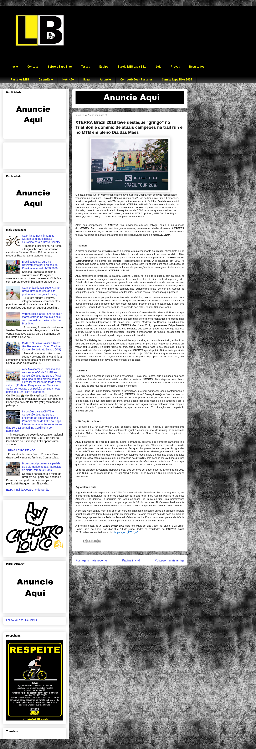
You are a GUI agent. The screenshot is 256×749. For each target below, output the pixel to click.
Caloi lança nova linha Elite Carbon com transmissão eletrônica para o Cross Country (41, 239)
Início (14, 66)
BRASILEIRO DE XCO (22, 450)
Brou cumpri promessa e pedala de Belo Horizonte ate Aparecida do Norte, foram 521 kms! (41, 467)
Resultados (196, 66)
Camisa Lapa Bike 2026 (177, 79)
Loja (158, 66)
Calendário (45, 79)
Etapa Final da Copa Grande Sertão (27, 489)
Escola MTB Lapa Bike (132, 66)
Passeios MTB (20, 79)
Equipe (104, 66)
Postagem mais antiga (169, 560)
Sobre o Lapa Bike (60, 66)
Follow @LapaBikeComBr (21, 620)
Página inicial (131, 560)
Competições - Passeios (136, 79)
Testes (85, 66)
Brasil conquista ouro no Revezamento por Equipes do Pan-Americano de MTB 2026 (40, 265)
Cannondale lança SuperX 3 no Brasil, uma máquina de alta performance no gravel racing (41, 291)
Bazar (86, 79)
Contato (32, 66)
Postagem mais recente (91, 560)
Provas (175, 66)
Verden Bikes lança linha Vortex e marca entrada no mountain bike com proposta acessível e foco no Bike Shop (42, 318)
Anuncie (105, 79)
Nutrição (68, 79)
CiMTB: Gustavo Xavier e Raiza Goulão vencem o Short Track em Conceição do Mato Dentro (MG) (42, 346)
